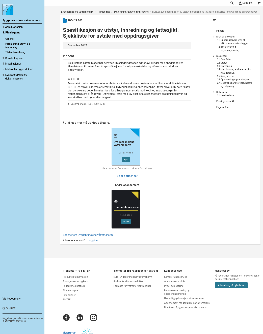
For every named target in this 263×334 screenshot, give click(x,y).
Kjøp (126, 159)
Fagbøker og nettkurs (74, 286)
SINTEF (6, 321)
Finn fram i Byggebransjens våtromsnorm (186, 307)
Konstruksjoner (14, 58)
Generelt (9, 38)
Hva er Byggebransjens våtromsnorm (184, 298)
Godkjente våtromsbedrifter (128, 281)
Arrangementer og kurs (75, 281)
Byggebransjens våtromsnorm (77, 11)
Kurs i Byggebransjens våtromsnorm (133, 277)
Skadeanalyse (70, 290)
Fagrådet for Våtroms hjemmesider (132, 286)
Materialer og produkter (19, 69)
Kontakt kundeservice (175, 277)
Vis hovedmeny (12, 298)
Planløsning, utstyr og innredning (131, 11)
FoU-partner (69, 295)
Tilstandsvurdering (15, 52)
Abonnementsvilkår (174, 281)
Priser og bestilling (173, 286)
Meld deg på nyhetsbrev (231, 285)
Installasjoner (13, 63)
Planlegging (12, 32)
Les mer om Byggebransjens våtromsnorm (88, 235)
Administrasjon (14, 27)
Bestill (126, 222)
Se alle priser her (127, 176)
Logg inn (245, 3)
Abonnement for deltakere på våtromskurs (187, 303)
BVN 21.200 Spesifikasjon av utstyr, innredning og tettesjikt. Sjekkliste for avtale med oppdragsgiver (204, 11)
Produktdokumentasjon (75, 277)
